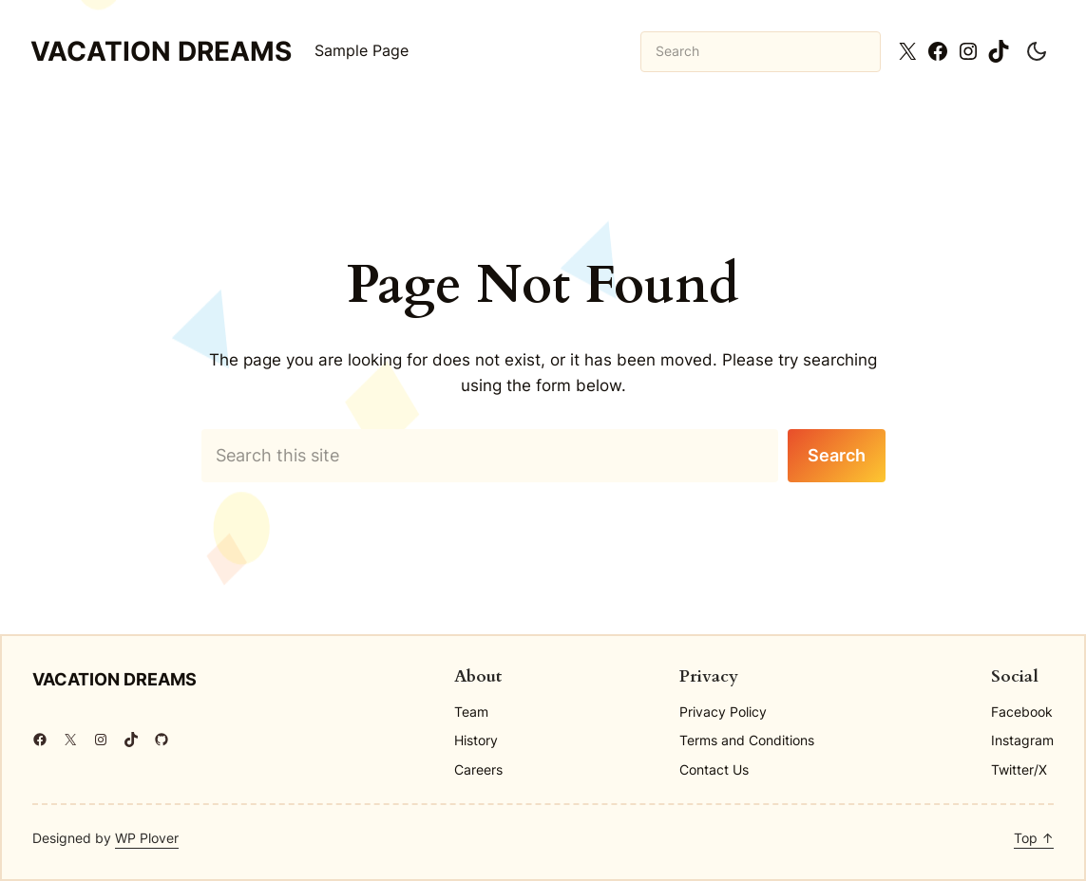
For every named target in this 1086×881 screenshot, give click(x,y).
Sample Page (361, 50)
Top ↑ (1034, 838)
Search (837, 455)
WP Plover (147, 838)
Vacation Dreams (161, 51)
